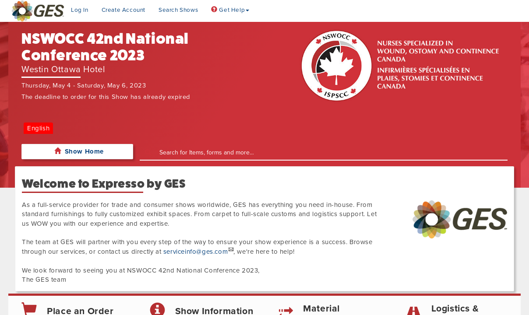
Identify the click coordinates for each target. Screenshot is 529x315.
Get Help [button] (230, 10)
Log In (79, 10)
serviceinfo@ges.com (195, 252)
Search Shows (178, 10)
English (38, 128)
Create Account (123, 10)
